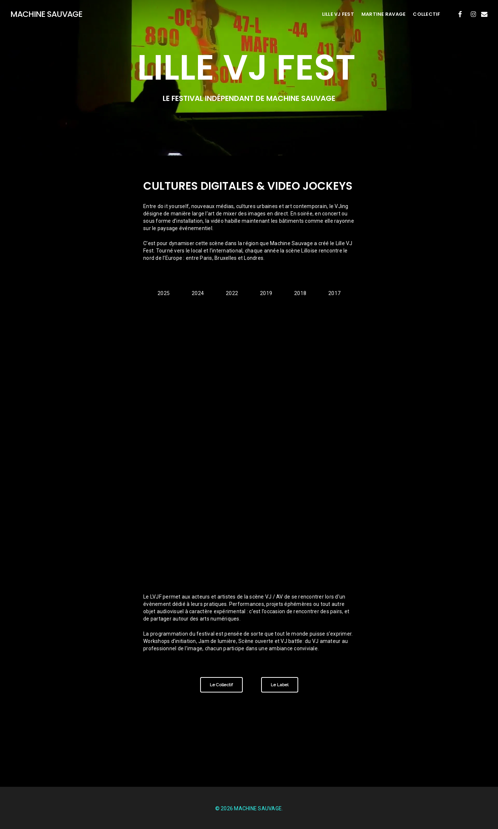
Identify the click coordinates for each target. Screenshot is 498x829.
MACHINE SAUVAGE (46, 14)
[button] (164, 294)
